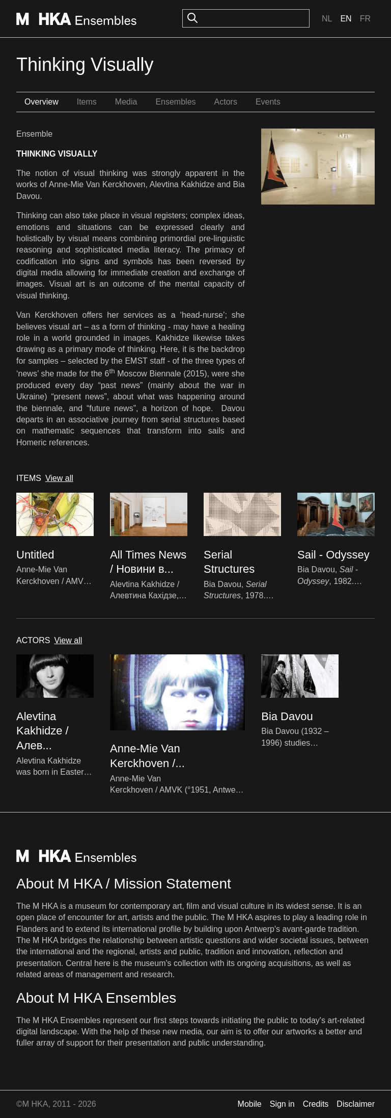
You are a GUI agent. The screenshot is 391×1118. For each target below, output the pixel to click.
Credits (316, 1104)
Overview (41, 101)
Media (126, 101)
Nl (327, 18)
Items (87, 101)
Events (268, 101)
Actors (225, 101)
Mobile (250, 1104)
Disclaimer (356, 1104)
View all (59, 478)
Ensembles (175, 101)
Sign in (282, 1104)
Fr (365, 18)
